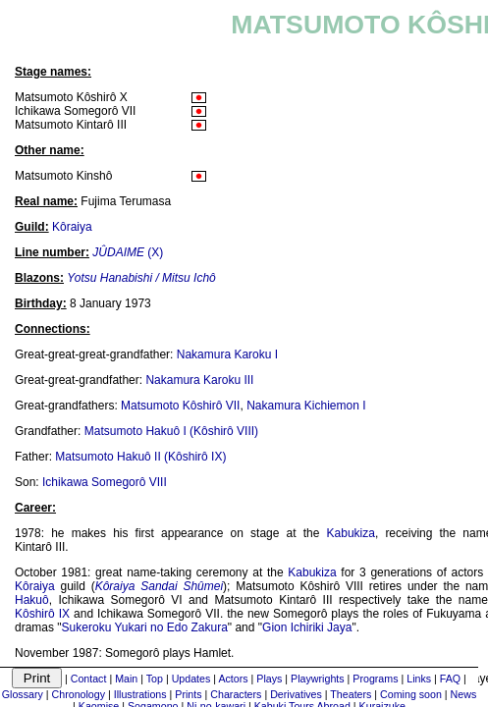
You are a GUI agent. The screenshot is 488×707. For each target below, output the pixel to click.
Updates (191, 678)
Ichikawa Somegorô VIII (104, 482)
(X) (127, 252)
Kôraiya (72, 227)
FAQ (450, 678)
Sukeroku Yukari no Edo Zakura (145, 627)
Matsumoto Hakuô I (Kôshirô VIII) (171, 431)
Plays (269, 678)
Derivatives (296, 694)
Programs (375, 678)
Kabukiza (351, 533)
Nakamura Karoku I (227, 354)
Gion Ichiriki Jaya (307, 627)
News (464, 694)
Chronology (79, 694)
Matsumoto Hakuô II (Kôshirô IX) (140, 456)
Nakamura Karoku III (199, 380)
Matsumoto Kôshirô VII (180, 405)
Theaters (350, 694)
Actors (232, 678)
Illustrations (140, 694)
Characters (235, 694)
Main (126, 678)
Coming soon (411, 694)
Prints (188, 694)
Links (419, 678)
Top (154, 678)
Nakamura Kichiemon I (305, 405)
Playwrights (317, 678)
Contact (89, 678)
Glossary (22, 694)
